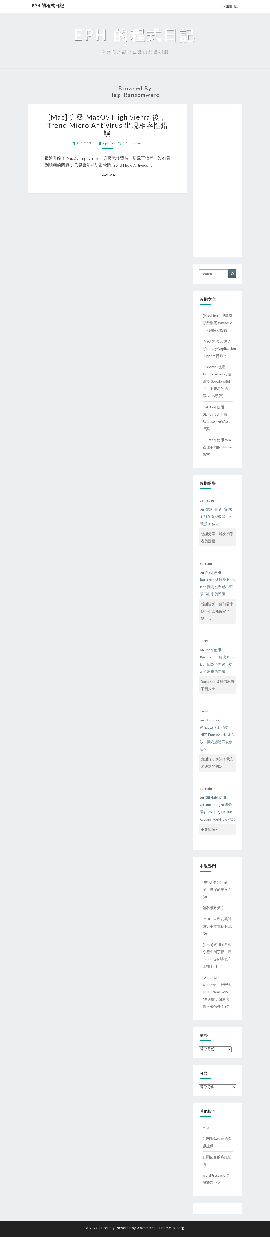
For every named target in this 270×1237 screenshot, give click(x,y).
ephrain (110, 143)
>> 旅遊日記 (229, 6)
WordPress (146, 1227)
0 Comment (133, 143)
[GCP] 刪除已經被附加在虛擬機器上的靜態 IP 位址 (216, 516)
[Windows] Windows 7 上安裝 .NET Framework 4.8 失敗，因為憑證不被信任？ (217, 734)
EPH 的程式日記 (48, 5)
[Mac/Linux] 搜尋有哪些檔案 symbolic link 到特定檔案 (217, 322)
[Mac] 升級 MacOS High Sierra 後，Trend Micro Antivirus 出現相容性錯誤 (107, 125)
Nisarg (178, 1227)
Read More (109, 174)
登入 (206, 1127)
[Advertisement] (217, 180)
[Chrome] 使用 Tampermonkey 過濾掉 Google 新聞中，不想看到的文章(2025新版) (217, 381)
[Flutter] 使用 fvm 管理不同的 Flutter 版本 (218, 447)
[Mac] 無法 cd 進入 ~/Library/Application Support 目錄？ (219, 348)
